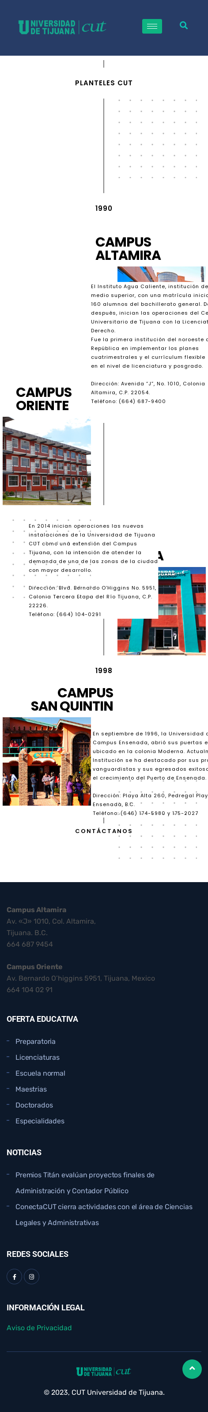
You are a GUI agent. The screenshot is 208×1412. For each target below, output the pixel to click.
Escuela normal (40, 1073)
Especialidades (39, 1121)
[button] (184, 25)
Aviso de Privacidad (39, 1328)
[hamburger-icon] (152, 26)
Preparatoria (35, 1041)
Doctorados (34, 1105)
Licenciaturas (37, 1057)
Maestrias (31, 1089)
